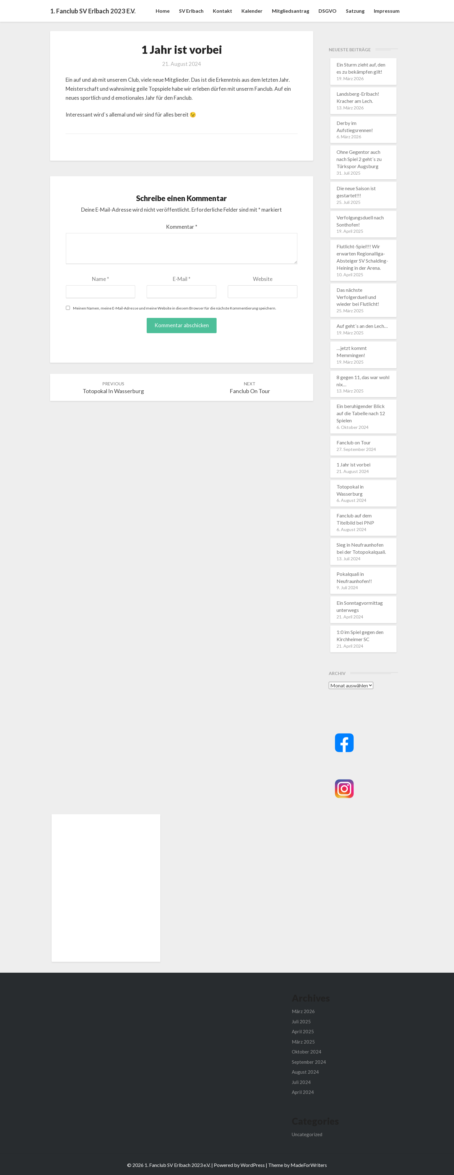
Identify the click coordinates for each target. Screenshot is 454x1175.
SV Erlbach (191, 11)
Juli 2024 (301, 1082)
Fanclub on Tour (354, 442)
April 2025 (303, 1031)
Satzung (355, 11)
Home (163, 11)
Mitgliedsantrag (290, 11)
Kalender (252, 11)
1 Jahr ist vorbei (353, 464)
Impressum (387, 11)
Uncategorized (307, 1134)
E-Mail (181, 279)
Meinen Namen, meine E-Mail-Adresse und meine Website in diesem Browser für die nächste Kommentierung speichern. (174, 308)
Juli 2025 (301, 1021)
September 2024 (309, 1062)
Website (263, 279)
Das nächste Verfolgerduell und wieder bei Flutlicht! (358, 297)
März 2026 (303, 1011)
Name (100, 279)
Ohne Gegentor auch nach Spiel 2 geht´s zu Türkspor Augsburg (359, 159)
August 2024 (305, 1072)
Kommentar (181, 226)
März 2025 (303, 1041)
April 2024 (303, 1092)
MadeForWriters (309, 1165)
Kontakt (222, 11)
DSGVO (328, 11)
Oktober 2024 (306, 1051)
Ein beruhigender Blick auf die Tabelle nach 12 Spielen (361, 413)
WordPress (253, 1165)
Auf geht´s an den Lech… (362, 326)
